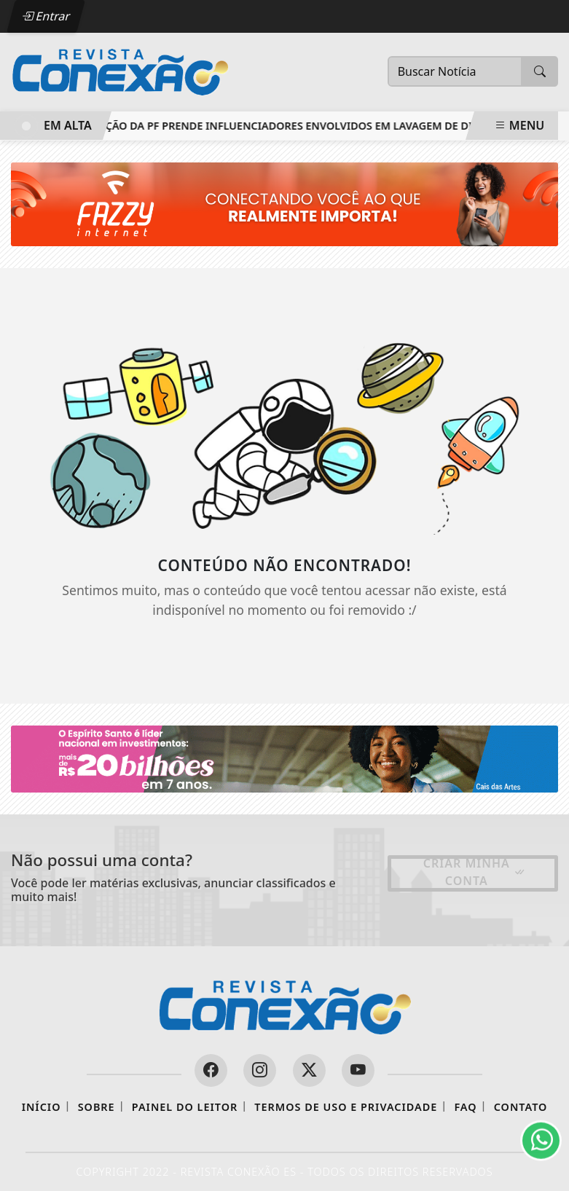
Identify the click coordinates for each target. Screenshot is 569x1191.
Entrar (46, 16)
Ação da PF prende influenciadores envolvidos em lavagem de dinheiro (308, 126)
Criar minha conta (474, 872)
